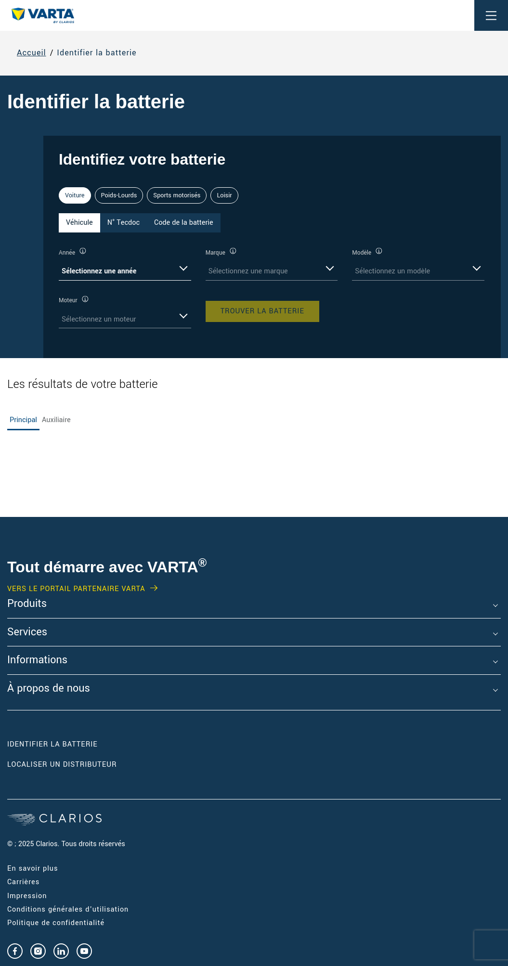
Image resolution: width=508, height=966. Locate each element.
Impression (27, 896)
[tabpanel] (272, 287)
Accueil (31, 53)
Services (27, 632)
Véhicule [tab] (79, 223)
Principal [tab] (23, 420)
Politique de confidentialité (55, 923)
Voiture (75, 195)
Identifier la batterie (96, 53)
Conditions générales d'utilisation (68, 909)
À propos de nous (48, 689)
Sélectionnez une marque (248, 271)
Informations (37, 660)
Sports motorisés (176, 195)
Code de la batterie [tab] (183, 223)
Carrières (23, 882)
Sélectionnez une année (99, 271)
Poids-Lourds (119, 195)
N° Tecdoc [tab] (123, 223)
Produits (27, 604)
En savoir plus (32, 868)
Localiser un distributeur (62, 765)
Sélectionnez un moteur (99, 319)
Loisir (224, 195)
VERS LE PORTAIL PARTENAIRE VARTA (76, 589)
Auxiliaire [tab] (56, 420)
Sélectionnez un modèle (392, 271)
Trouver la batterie (262, 311)
